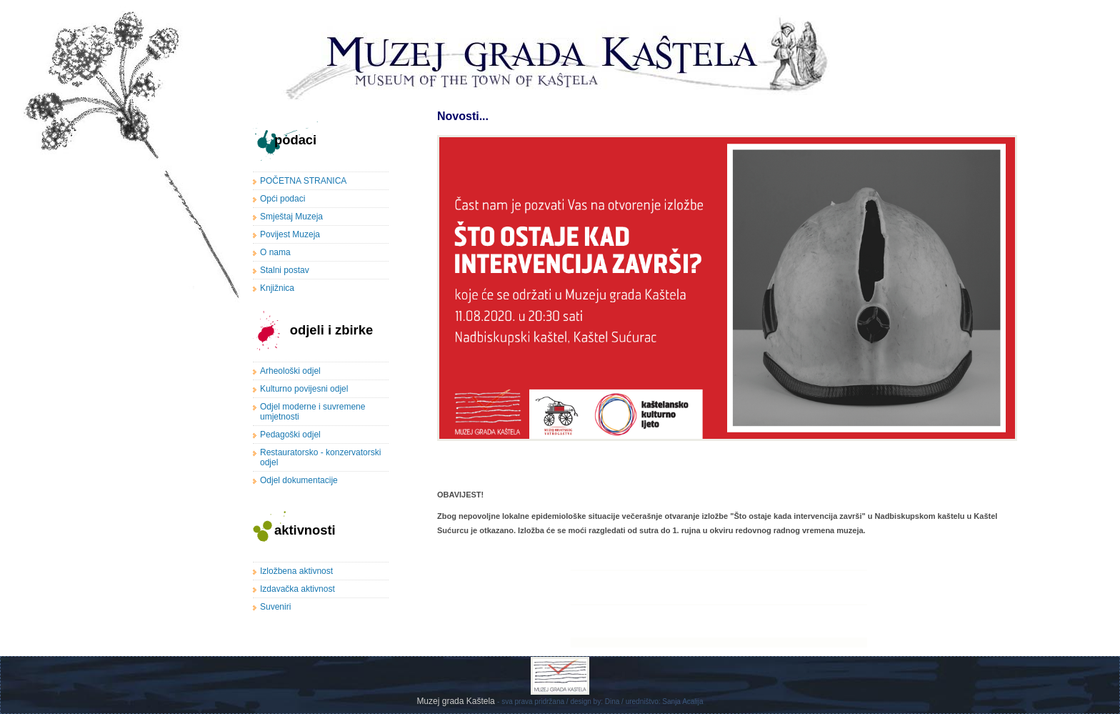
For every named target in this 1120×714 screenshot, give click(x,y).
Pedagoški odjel (290, 435)
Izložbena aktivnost (296, 571)
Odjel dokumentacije (299, 480)
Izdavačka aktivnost (297, 589)
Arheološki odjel (290, 371)
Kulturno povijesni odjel (304, 389)
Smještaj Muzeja (291, 217)
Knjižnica (277, 288)
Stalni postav (284, 270)
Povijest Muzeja (290, 234)
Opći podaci (282, 199)
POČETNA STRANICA (303, 181)
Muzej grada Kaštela (456, 701)
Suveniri (275, 607)
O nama (275, 252)
